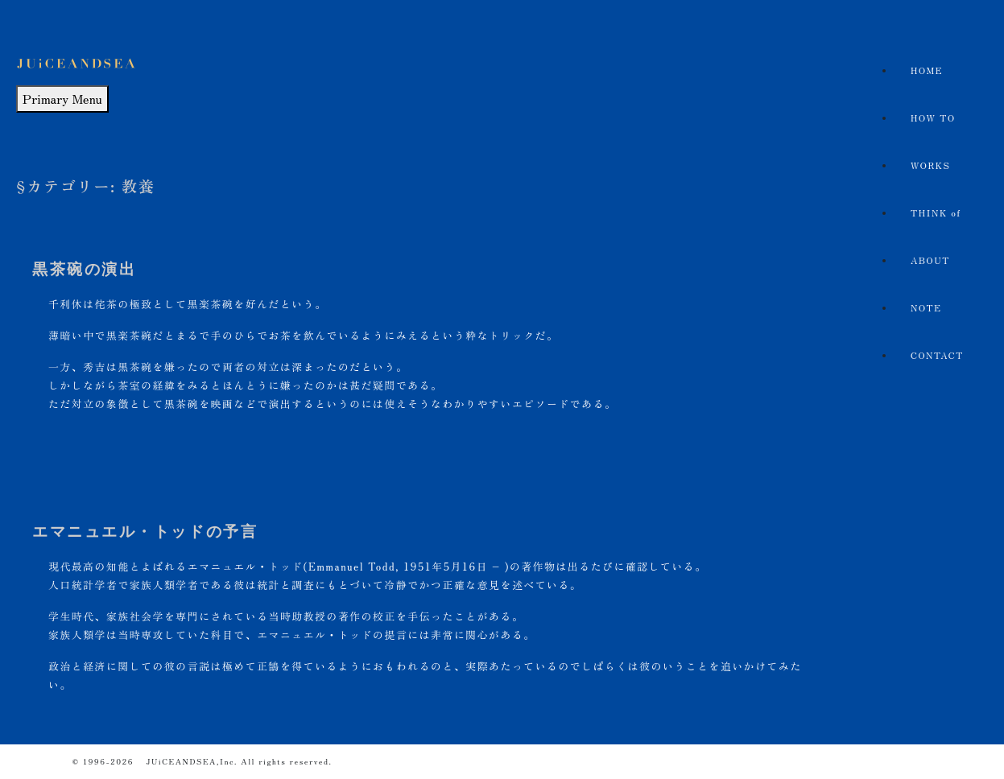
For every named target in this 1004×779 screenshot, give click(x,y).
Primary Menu (62, 98)
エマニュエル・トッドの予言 (145, 531)
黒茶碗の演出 (84, 269)
